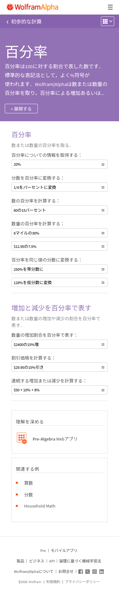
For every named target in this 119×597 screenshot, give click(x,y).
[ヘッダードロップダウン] (110, 7)
